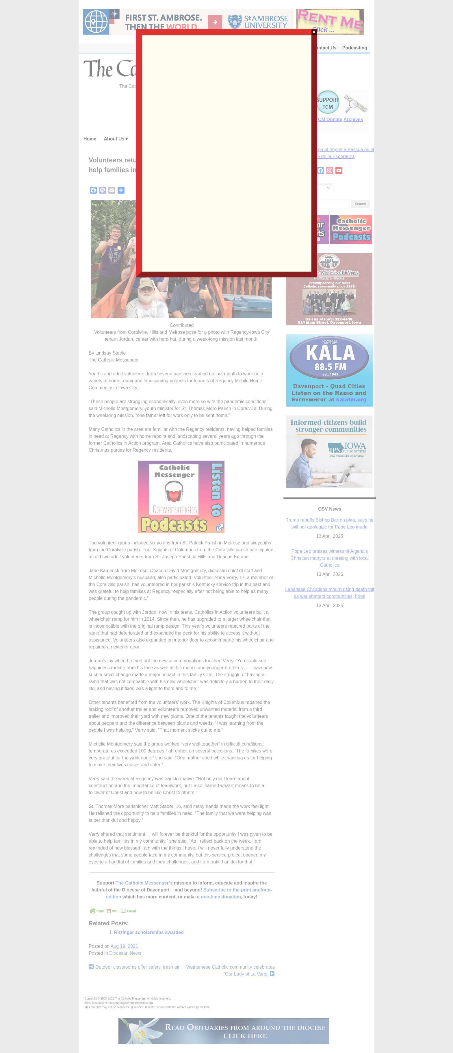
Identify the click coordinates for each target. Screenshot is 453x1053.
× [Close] (314, 32)
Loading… (226, 152)
